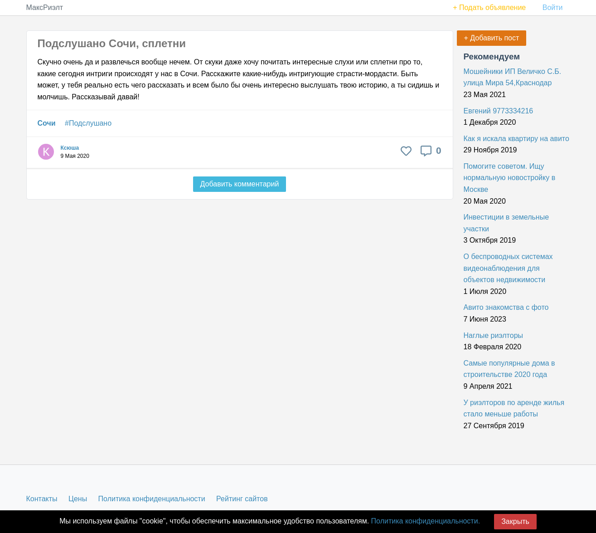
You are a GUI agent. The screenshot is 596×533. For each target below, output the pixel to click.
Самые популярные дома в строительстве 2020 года (509, 369)
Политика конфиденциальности (151, 499)
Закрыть (515, 521)
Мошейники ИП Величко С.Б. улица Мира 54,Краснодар (513, 77)
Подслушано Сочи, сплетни (112, 43)
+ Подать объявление (489, 7)
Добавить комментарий (239, 184)
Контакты (42, 499)
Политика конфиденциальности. (425, 521)
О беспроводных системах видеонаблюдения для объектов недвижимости (508, 268)
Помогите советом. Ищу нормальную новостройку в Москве (510, 177)
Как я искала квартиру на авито (516, 138)
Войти (553, 7)
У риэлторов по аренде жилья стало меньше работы (514, 408)
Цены (77, 499)
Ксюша (70, 148)
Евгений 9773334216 (498, 111)
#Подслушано (88, 123)
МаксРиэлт (44, 7)
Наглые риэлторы (493, 335)
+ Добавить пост (491, 38)
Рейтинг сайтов (242, 499)
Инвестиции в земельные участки (506, 223)
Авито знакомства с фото (506, 307)
